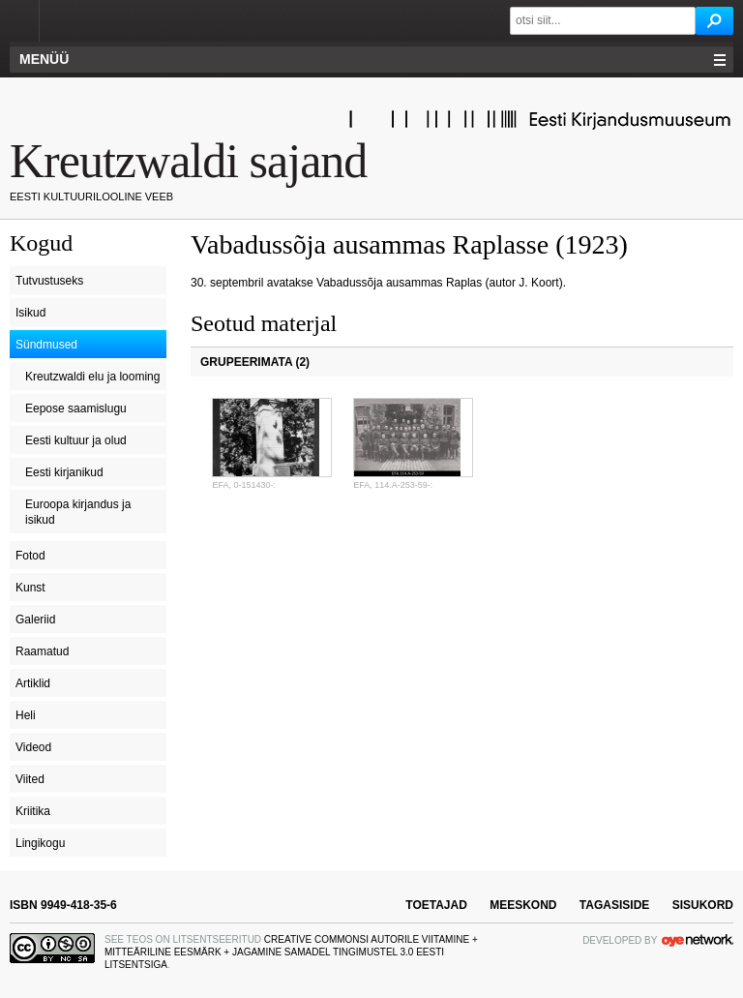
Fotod (30, 555)
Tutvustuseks (49, 280)
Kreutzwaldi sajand (188, 161)
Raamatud (42, 651)
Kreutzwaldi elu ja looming (92, 376)
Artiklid (32, 683)
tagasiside (614, 905)
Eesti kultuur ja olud (76, 440)
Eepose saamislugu (76, 408)
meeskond (523, 905)
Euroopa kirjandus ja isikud (78, 512)
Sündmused (46, 344)
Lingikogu (40, 843)
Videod (33, 747)
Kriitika (32, 811)
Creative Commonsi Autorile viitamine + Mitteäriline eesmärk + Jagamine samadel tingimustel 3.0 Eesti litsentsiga (291, 952)
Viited (30, 779)
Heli (25, 715)
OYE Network (697, 940)
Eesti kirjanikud (64, 472)
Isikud (30, 312)
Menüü (44, 59)
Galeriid (35, 619)
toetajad (436, 905)
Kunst (30, 587)
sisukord (702, 905)
